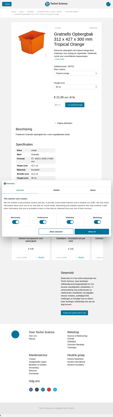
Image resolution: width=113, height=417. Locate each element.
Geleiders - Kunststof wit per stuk (70, 239)
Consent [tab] (20, 190)
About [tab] (93, 190)
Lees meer (59, 59)
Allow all (92, 232)
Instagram (37, 390)
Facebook (31, 390)
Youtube (49, 390)
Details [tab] (56, 190)
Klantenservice (38, 355)
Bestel (39, 257)
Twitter (55, 390)
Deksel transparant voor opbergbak (31, 239)
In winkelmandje (75, 105)
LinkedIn (43, 390)
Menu (6, 4)
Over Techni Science (42, 332)
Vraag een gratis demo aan (74, 313)
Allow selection (56, 232)
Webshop (73, 332)
